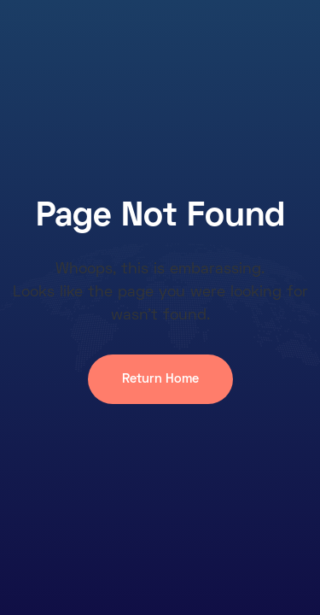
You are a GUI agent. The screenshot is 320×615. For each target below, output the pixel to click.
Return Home (160, 379)
